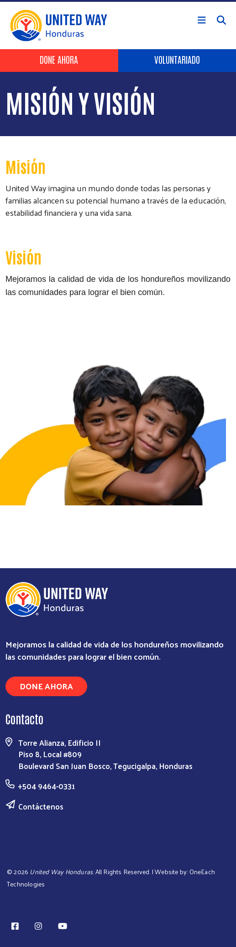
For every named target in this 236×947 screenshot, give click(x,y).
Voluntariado (177, 59)
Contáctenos (40, 806)
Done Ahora (59, 59)
